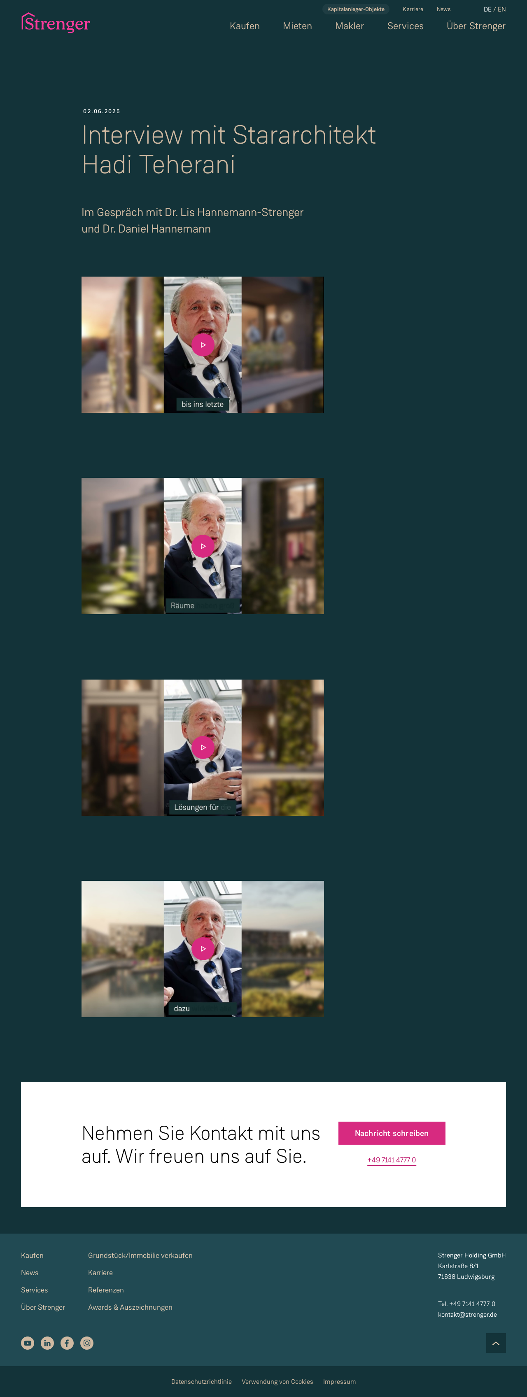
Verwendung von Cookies (277, 1381)
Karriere (413, 9)
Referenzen (106, 1290)
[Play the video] (203, 344)
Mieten (297, 26)
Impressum (339, 1381)
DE (488, 9)
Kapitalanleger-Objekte (356, 9)
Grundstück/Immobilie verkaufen (140, 1255)
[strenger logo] (51, 22)
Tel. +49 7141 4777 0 (466, 1303)
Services (405, 26)
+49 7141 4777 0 (391, 1160)
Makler (349, 26)
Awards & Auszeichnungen (130, 1307)
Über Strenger (476, 26)
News (444, 9)
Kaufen (245, 26)
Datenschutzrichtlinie (201, 1381)
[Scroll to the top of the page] (496, 1343)
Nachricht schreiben (392, 1133)
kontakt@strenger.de (467, 1314)
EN (502, 9)
